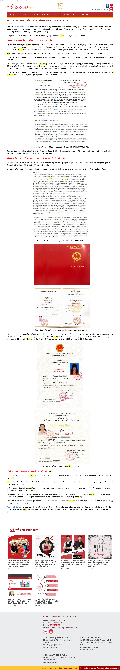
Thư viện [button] (66, 15)
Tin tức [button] (75, 15)
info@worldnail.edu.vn (57, 620)
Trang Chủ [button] (13, 15)
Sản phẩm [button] (45, 15)
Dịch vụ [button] (56, 15)
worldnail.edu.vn (57, 628)
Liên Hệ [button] (85, 15)
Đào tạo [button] (35, 15)
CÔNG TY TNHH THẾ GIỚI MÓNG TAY (59, 617)
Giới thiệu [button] (24, 15)
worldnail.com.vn (70, 628)
